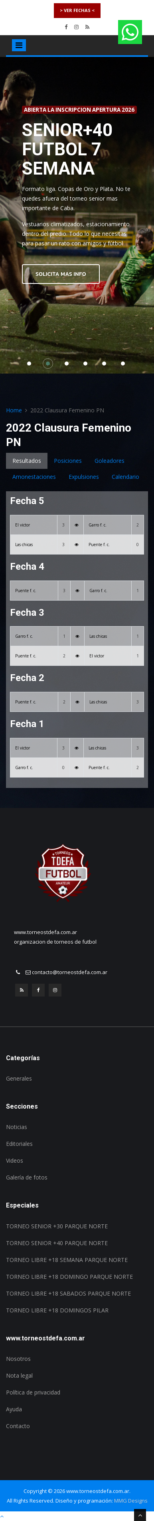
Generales (19, 1078)
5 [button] (106, 366)
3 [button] (69, 366)
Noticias (16, 1127)
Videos (14, 1160)
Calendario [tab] (125, 476)
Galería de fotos (26, 1177)
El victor (22, 525)
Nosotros (18, 1358)
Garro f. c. (98, 525)
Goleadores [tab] (109, 460)
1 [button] (31, 366)
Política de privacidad (33, 1392)
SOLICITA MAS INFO (61, 274)
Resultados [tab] (26, 460)
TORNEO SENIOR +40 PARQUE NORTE (57, 1243)
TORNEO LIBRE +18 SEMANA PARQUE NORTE (67, 1260)
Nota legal (19, 1375)
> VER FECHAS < (77, 10)
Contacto (18, 1426)
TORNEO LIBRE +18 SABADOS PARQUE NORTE (68, 1293)
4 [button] (87, 366)
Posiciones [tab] (68, 460)
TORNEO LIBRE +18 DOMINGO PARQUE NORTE (69, 1276)
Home (14, 410)
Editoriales (19, 1143)
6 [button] (125, 366)
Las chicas (24, 544)
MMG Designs (131, 1500)
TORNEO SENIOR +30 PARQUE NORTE (57, 1226)
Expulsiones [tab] (84, 476)
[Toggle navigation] (19, 45)
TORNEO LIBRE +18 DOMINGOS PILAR (57, 1310)
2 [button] (50, 366)
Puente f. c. (99, 544)
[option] (77, 215)
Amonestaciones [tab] (34, 476)
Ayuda (14, 1409)
